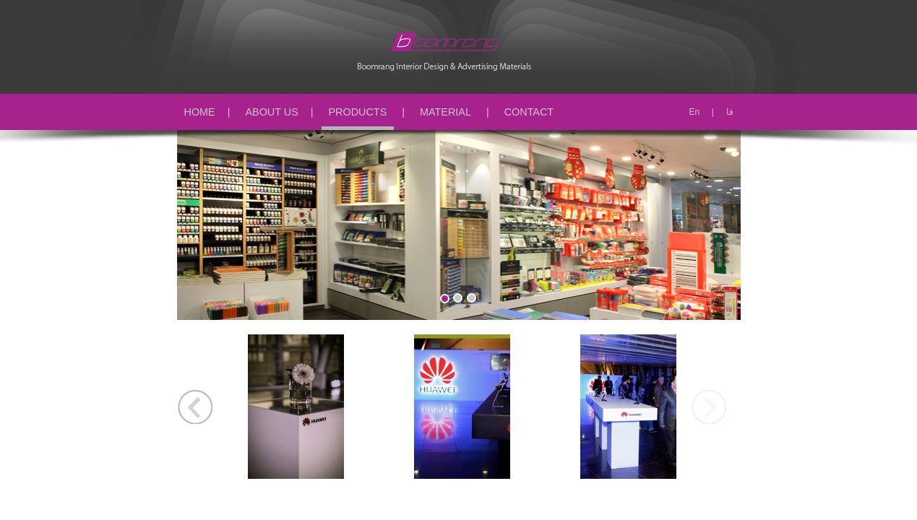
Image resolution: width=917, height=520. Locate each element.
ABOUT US (271, 112)
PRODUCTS (358, 112)
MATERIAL (445, 112)
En (694, 112)
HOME (199, 112)
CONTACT (529, 112)
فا (729, 112)
